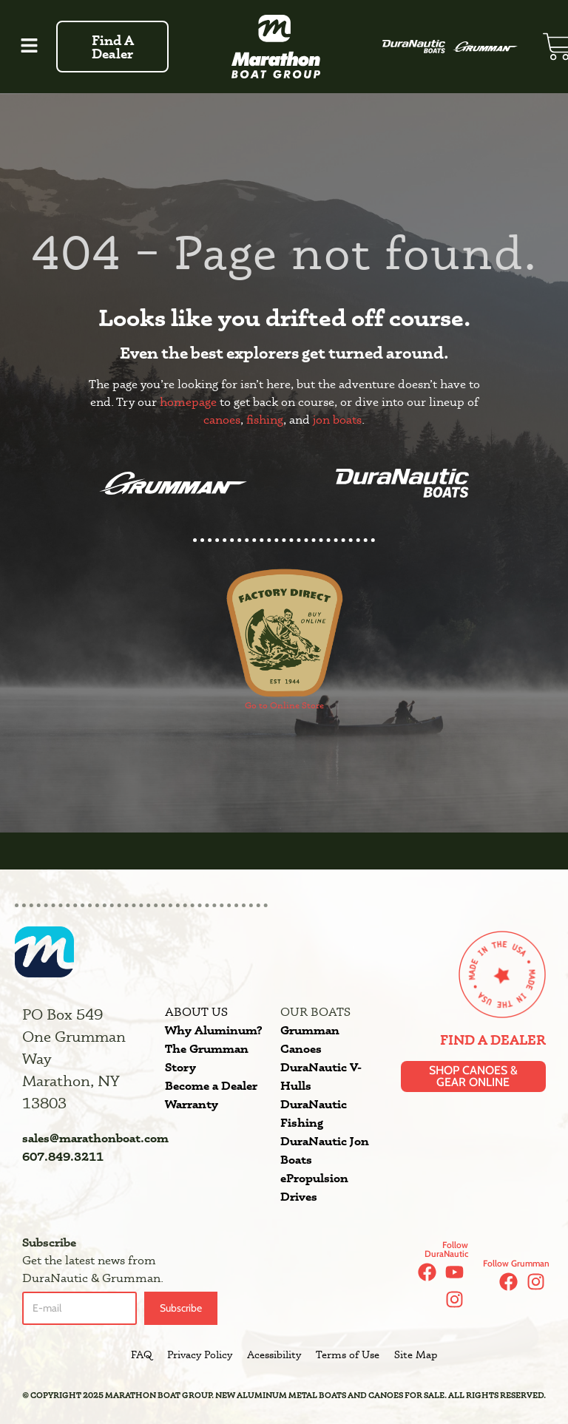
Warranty (191, 1103)
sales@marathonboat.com (95, 1137)
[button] (29, 46)
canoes (221, 420)
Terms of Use (347, 1354)
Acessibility (274, 1354)
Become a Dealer (211, 1085)
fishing (264, 420)
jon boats (337, 420)
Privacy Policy (199, 1354)
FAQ (141, 1354)
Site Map (415, 1354)
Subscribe (181, 1308)
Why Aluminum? (213, 1030)
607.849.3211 (63, 1156)
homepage (188, 402)
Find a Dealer (493, 1039)
